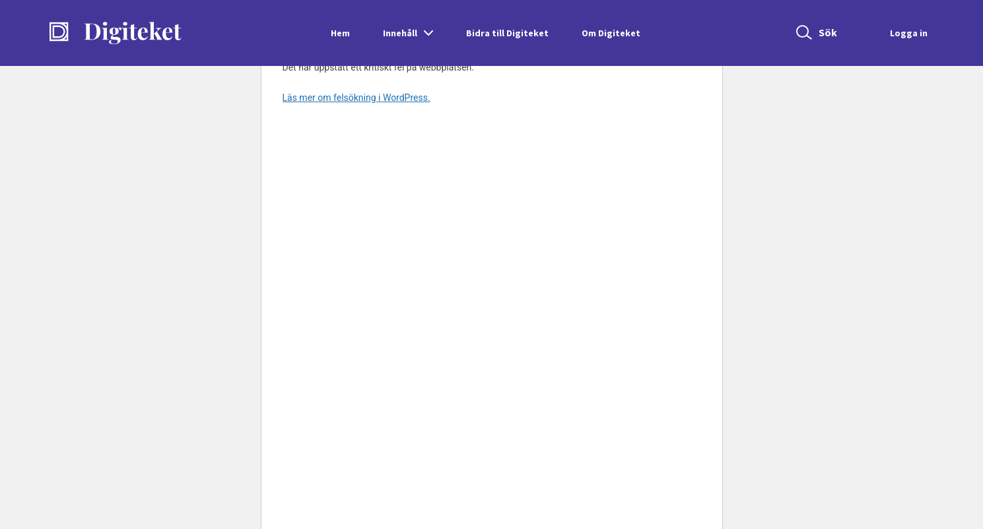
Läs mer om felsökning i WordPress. (356, 97)
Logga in (909, 33)
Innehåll (400, 33)
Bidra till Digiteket (507, 33)
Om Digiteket (611, 33)
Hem (340, 33)
